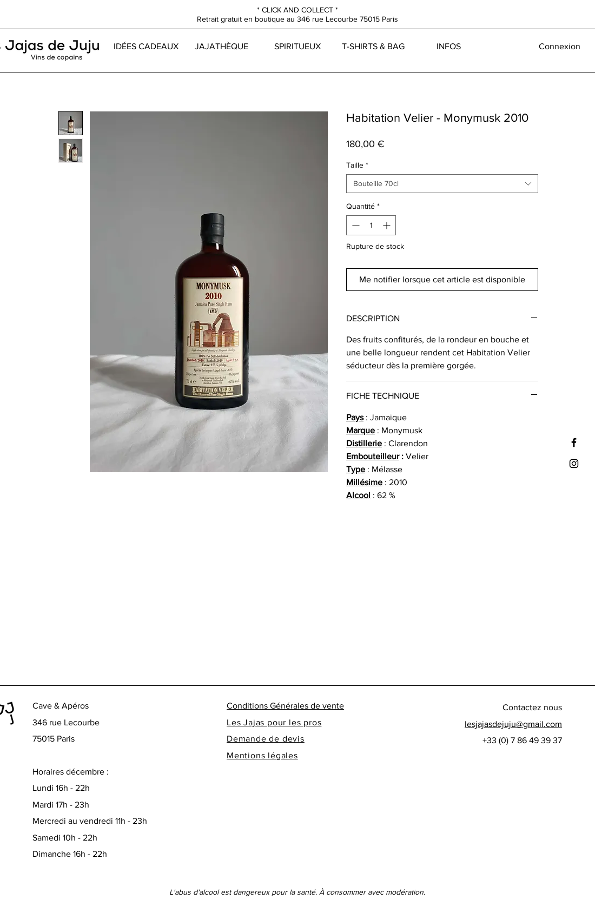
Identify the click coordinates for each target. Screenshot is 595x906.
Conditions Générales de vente (285, 705)
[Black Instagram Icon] (574, 463)
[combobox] (442, 183)
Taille (357, 165)
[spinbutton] (371, 225)
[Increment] (387, 225)
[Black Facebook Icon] (574, 442)
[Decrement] (354, 225)
